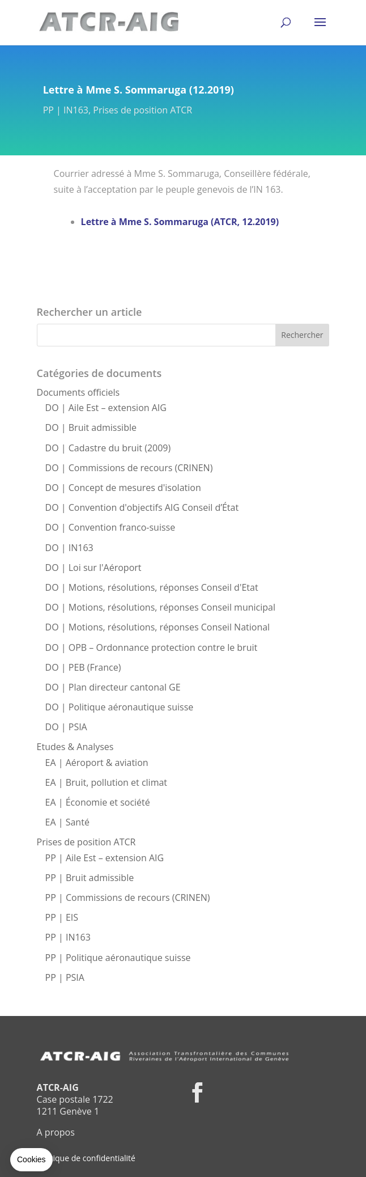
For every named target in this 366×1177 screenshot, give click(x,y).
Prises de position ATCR (142, 110)
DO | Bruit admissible (91, 427)
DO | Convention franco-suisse (110, 527)
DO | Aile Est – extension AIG (106, 407)
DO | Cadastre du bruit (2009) (108, 448)
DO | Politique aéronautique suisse (119, 707)
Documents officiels (78, 392)
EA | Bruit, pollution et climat (106, 782)
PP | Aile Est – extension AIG (104, 858)
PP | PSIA (64, 977)
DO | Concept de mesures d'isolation (123, 487)
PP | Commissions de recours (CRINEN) (127, 897)
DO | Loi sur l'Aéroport (93, 567)
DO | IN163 (69, 547)
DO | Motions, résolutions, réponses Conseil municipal (160, 607)
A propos (56, 1132)
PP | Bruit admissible (89, 877)
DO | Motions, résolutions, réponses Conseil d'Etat (151, 587)
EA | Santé (67, 822)
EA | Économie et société (97, 802)
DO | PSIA (66, 727)
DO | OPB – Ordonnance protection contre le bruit (151, 647)
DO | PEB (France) (83, 667)
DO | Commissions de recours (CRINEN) (129, 468)
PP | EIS (61, 917)
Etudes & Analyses (75, 746)
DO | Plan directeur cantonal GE (113, 687)
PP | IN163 (65, 110)
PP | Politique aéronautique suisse (118, 957)
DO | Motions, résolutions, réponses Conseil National (157, 627)
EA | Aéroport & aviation (96, 762)
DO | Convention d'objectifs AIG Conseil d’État (142, 507)
